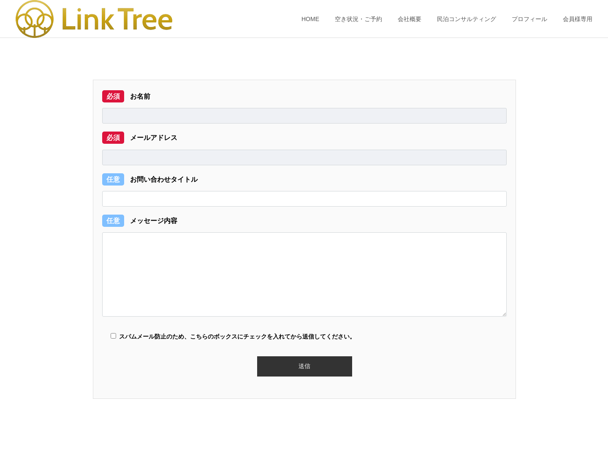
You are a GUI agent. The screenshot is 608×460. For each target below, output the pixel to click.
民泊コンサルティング (466, 19)
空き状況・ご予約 (358, 19)
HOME (310, 19)
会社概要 (409, 19)
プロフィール (529, 19)
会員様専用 (577, 19)
